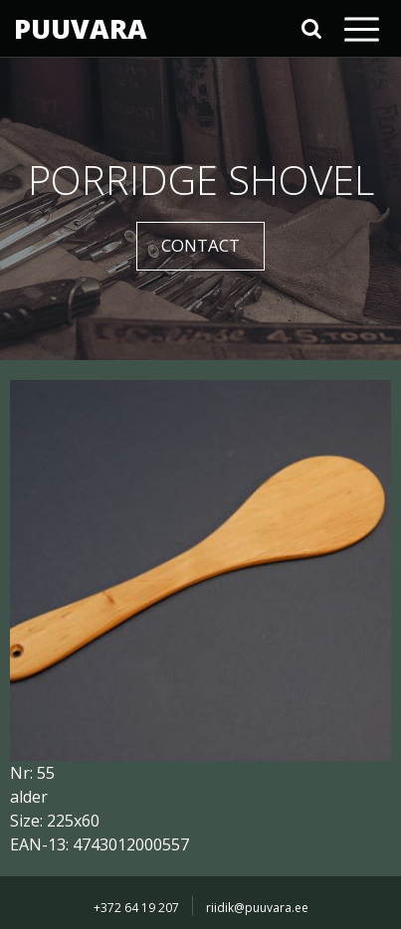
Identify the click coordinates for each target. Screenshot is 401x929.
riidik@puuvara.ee (257, 907)
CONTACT (200, 245)
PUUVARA (80, 28)
